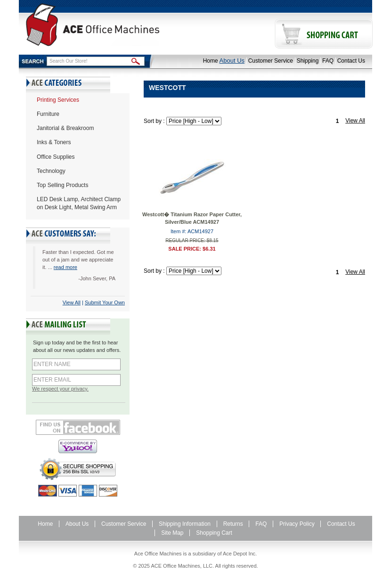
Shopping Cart (214, 533)
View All (72, 302)
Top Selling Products (62, 185)
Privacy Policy (297, 524)
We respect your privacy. (60, 388)
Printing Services (58, 100)
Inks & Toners (54, 142)
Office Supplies (56, 157)
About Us (232, 60)
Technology (51, 171)
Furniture (48, 114)
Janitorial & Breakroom (65, 128)
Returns (233, 524)
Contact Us (351, 60)
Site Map (172, 533)
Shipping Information (185, 524)
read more (65, 267)
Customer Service (270, 60)
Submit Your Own (105, 302)
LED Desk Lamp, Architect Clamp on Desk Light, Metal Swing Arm (79, 203)
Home (210, 60)
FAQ (328, 60)
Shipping (308, 60)
